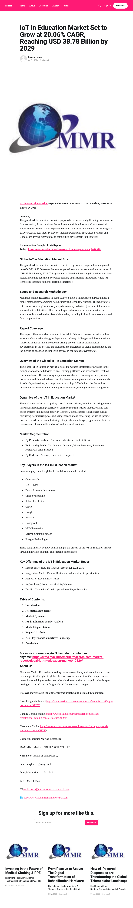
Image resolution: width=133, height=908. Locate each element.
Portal (65, 6)
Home (22, 6)
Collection (43, 6)
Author (55, 6)
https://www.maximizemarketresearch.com (46, 797)
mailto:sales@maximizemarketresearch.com (46, 789)
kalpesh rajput (35, 57)
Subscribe (120, 5)
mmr (8, 5)
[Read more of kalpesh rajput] (23, 58)
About (32, 6)
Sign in (107, 5)
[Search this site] (100, 6)
